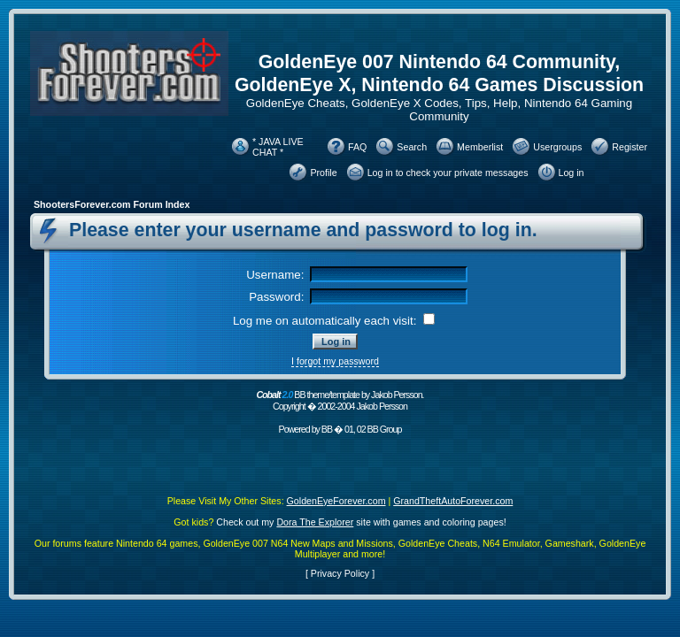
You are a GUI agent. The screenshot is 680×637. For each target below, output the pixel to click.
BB (326, 429)
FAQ (357, 147)
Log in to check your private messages (448, 172)
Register (629, 147)
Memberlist (480, 147)
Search (412, 147)
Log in (571, 172)
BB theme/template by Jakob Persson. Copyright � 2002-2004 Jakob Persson (339, 400)
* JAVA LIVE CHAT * (278, 146)
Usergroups (557, 147)
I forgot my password (335, 361)
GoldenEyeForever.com (336, 500)
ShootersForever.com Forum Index (111, 204)
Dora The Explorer (314, 522)
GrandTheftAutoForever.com (453, 500)
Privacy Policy (340, 573)
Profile (323, 172)
